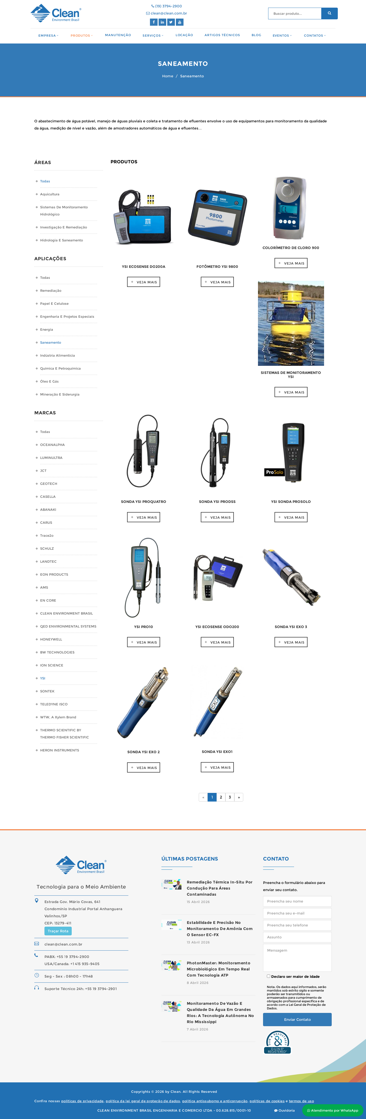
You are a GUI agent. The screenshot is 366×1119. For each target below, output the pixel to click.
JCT (43, 471)
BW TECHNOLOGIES (57, 652)
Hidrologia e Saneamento (61, 240)
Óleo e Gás (49, 381)
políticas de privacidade (82, 1101)
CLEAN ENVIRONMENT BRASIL (66, 613)
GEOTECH (48, 484)
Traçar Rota (58, 931)
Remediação (50, 290)
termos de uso (301, 1101)
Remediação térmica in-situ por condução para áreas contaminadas (219, 888)
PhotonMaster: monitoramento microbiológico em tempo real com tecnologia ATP (218, 969)
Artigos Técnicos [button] (222, 35)
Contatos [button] (313, 35)
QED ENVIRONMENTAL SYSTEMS (68, 626)
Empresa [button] (47, 35)
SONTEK (47, 691)
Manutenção (118, 35)
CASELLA (48, 497)
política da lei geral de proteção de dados (143, 1101)
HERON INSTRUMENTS (59, 750)
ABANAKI (48, 509)
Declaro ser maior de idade (293, 976)
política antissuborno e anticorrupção (215, 1101)
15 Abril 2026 (198, 902)
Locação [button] (184, 35)
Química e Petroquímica (60, 368)
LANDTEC (48, 561)
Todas (45, 181)
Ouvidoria (284, 1110)
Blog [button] (256, 35)
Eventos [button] (281, 35)
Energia (46, 329)
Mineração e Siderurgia (60, 394)
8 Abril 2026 (197, 983)
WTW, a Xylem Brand (58, 717)
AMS (44, 587)
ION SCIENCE (51, 665)
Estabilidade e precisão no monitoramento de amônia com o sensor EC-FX (220, 928)
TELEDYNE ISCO (54, 704)
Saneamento (50, 342)
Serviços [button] (152, 35)
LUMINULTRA (51, 458)
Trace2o (46, 535)
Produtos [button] (80, 35)
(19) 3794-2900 (166, 6)
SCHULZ (47, 548)
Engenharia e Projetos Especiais (67, 316)
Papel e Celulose (54, 303)
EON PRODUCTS (54, 574)
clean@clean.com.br (166, 13)
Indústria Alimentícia (57, 355)
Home (167, 76)
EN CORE (48, 600)
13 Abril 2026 (198, 942)
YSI (42, 678)
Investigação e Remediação (63, 227)
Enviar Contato (297, 1019)
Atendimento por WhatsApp (332, 1110)
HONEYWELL (51, 639)
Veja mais (147, 282)
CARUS (46, 522)
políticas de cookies (267, 1101)
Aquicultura (49, 194)
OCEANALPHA (52, 445)
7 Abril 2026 (197, 1029)
